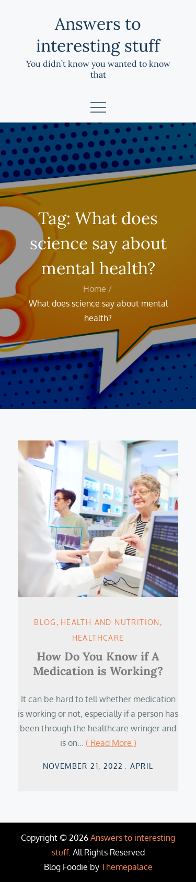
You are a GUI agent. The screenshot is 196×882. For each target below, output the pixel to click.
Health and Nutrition (110, 622)
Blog (45, 622)
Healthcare (98, 637)
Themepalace (127, 867)
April (141, 766)
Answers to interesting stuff (98, 34)
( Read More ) (111, 743)
